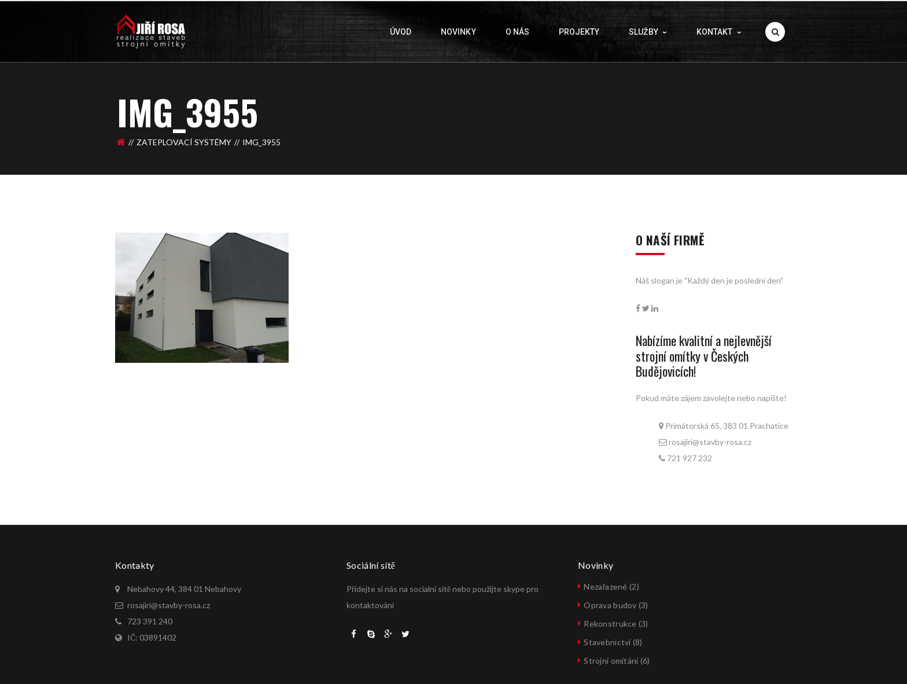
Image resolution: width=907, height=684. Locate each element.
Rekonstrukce (610, 623)
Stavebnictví (607, 642)
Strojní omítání (611, 660)
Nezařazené (605, 586)
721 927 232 (689, 458)
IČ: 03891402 (151, 637)
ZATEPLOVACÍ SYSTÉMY (184, 139)
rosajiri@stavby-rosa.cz (709, 442)
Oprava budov (610, 605)
